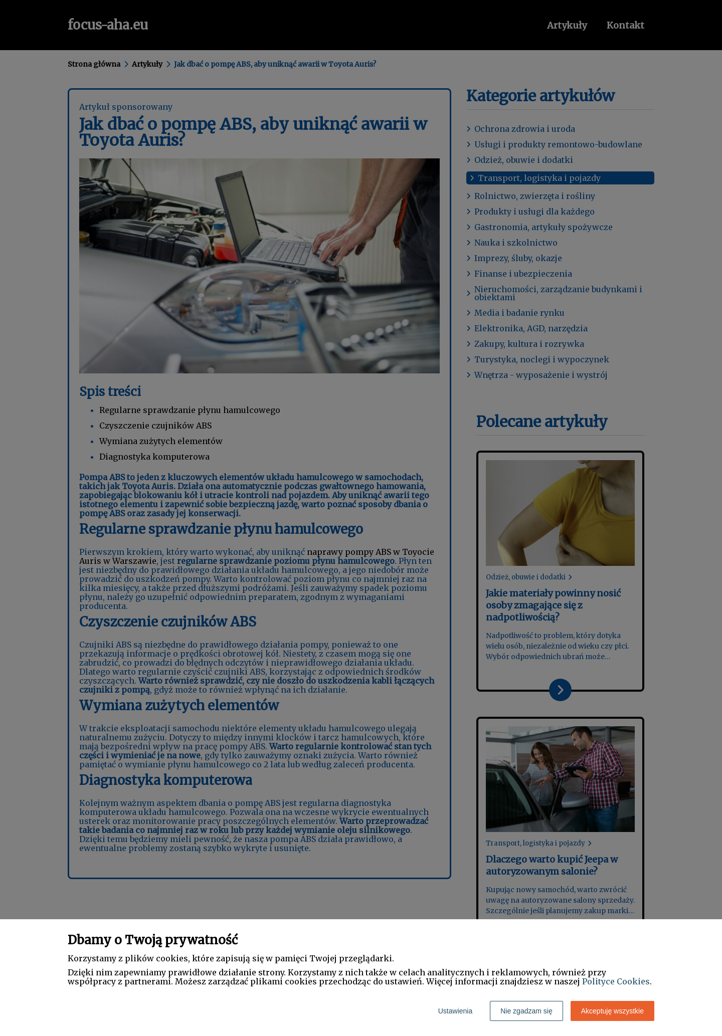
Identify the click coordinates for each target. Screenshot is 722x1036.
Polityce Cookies (616, 981)
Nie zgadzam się (526, 1011)
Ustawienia (455, 1011)
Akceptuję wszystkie (612, 1011)
